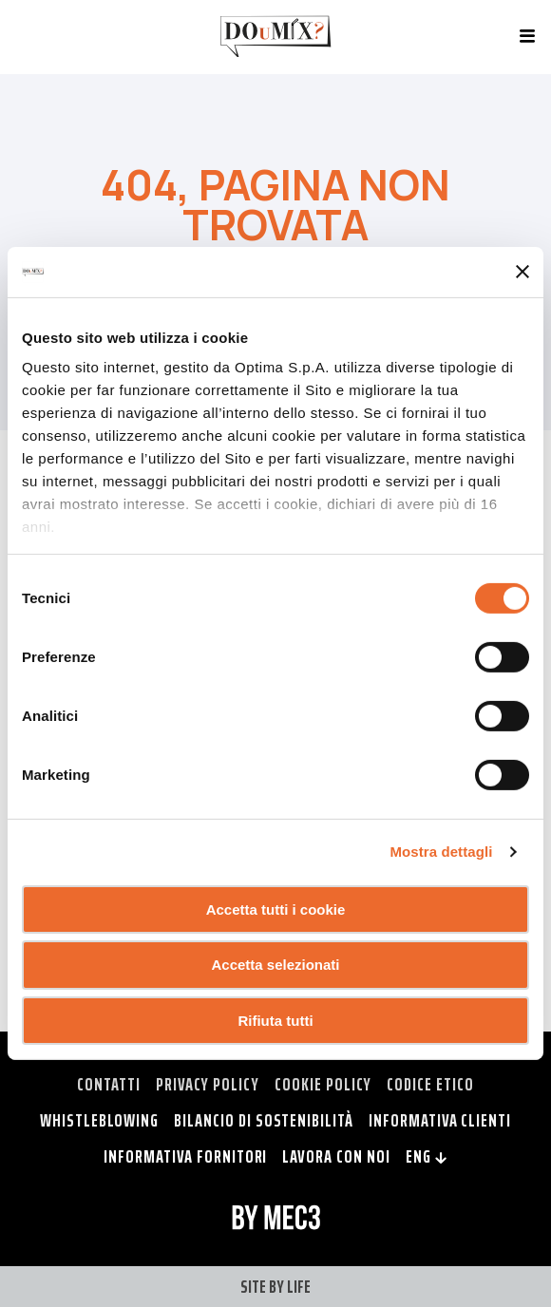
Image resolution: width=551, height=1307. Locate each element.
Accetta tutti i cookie (276, 908)
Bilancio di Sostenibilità (263, 1120)
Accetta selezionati (275, 965)
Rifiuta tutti (275, 1021)
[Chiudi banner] (522, 271)
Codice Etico (430, 1084)
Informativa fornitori (185, 1156)
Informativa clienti (440, 1120)
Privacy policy (207, 1084)
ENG (426, 1156)
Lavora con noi (336, 1156)
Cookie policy (323, 1084)
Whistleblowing (99, 1120)
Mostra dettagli (441, 851)
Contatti (109, 1084)
